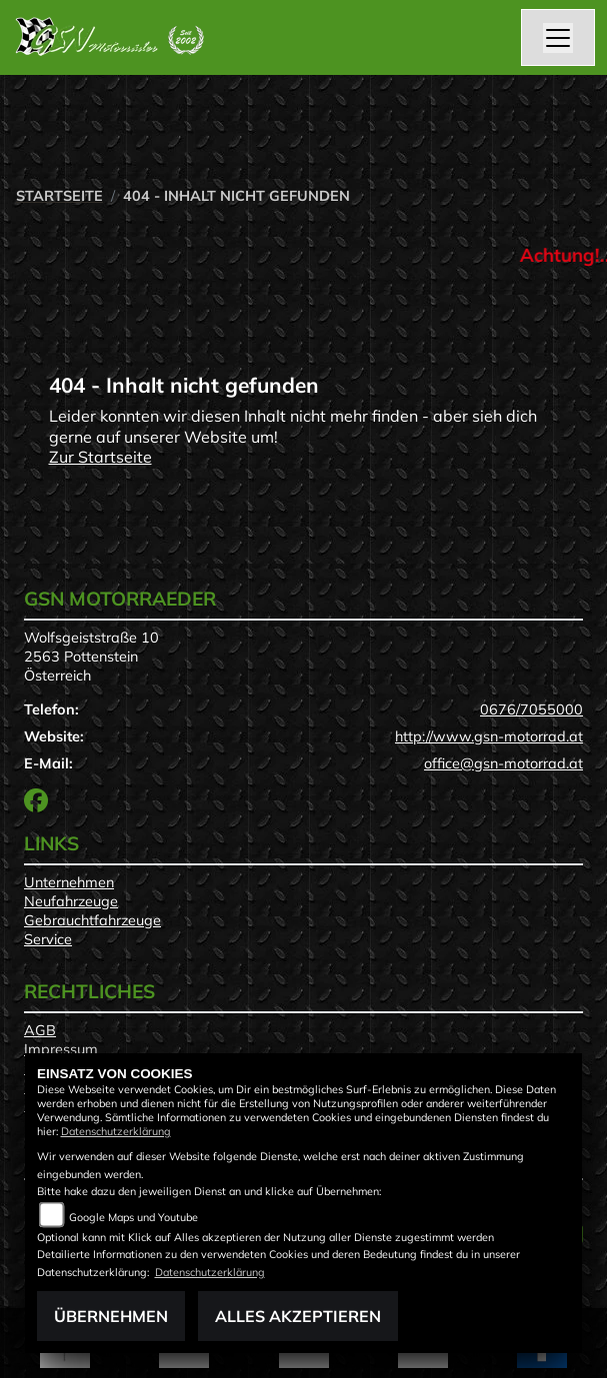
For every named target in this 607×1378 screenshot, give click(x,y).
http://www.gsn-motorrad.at (489, 736)
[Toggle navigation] (558, 38)
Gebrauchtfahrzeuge (92, 920)
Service (48, 939)
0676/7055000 (531, 709)
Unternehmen (69, 882)
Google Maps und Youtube (133, 1217)
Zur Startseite (100, 457)
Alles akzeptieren (298, 1316)
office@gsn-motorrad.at (503, 763)
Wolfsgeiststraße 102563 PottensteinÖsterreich (91, 656)
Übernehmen (111, 1316)
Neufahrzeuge (71, 901)
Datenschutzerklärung (116, 1131)
